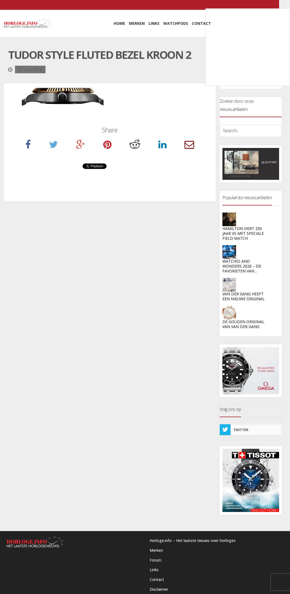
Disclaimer (159, 589)
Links (154, 569)
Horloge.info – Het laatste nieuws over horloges (192, 540)
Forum (155, 560)
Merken (156, 550)
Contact (157, 579)
